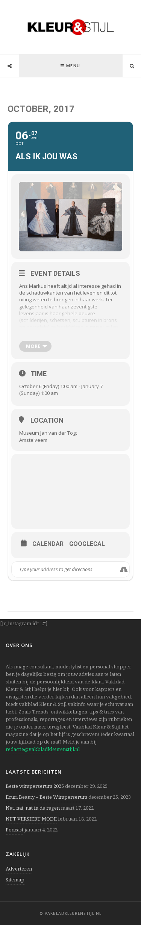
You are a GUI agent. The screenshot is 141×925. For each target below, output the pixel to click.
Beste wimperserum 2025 (35, 786)
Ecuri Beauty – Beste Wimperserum (46, 797)
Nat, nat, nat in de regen (33, 807)
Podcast (14, 829)
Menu (73, 65)
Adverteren (19, 868)
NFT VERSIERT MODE (31, 818)
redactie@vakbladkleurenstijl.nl (43, 749)
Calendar (48, 544)
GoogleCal (87, 544)
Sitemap (15, 879)
